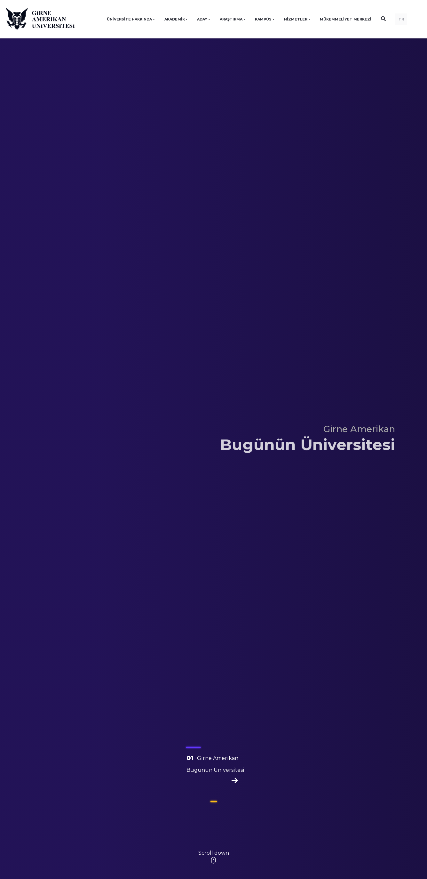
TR (401, 19)
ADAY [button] (202, 19)
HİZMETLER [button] (295, 19)
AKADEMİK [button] (174, 19)
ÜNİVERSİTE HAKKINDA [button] (129, 19)
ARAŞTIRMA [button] (231, 19)
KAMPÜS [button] (263, 19)
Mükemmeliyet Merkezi (345, 19)
